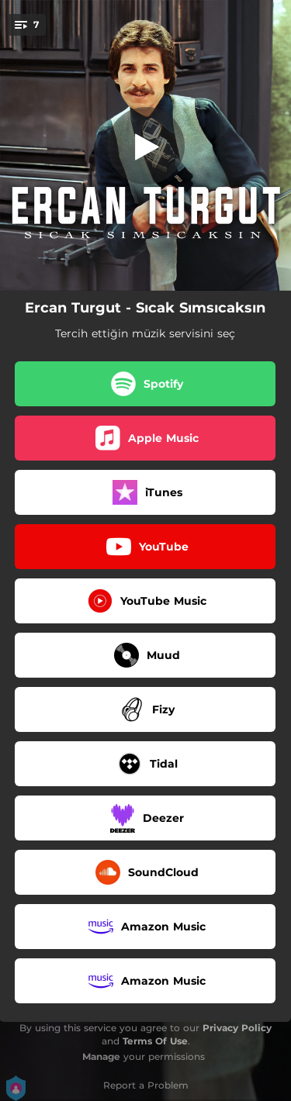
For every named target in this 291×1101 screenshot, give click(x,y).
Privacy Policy (237, 1028)
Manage (101, 1056)
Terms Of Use (155, 1041)
